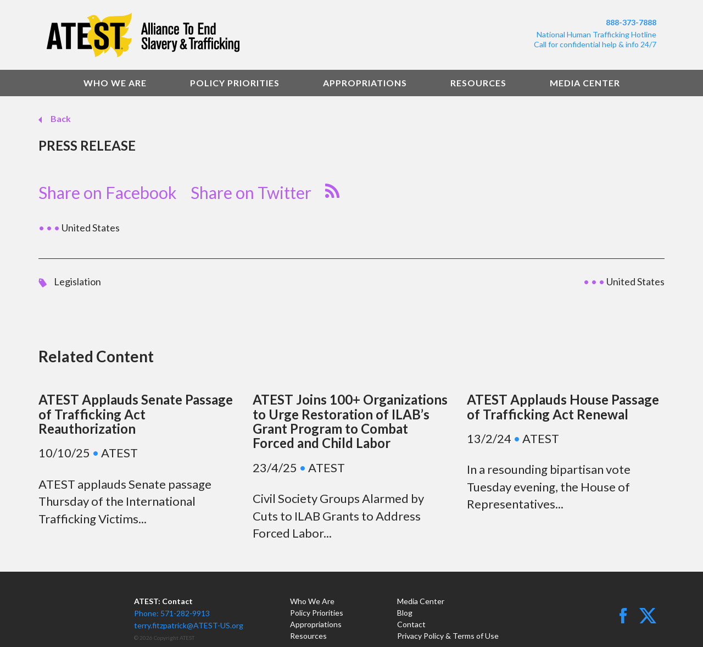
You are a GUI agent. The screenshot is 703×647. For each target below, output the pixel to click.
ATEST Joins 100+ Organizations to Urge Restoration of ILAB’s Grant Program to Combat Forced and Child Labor (350, 421)
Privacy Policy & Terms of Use (448, 635)
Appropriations (365, 83)
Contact (411, 624)
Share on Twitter (251, 192)
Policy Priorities (235, 83)
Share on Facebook (107, 192)
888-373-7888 (631, 22)
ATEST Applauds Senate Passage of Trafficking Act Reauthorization (135, 413)
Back (60, 118)
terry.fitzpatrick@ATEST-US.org (188, 625)
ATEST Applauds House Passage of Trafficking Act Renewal (563, 406)
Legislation (77, 281)
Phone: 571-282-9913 (172, 613)
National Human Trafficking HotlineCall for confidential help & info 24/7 (595, 39)
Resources (478, 83)
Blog (404, 612)
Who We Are (115, 83)
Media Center (585, 83)
